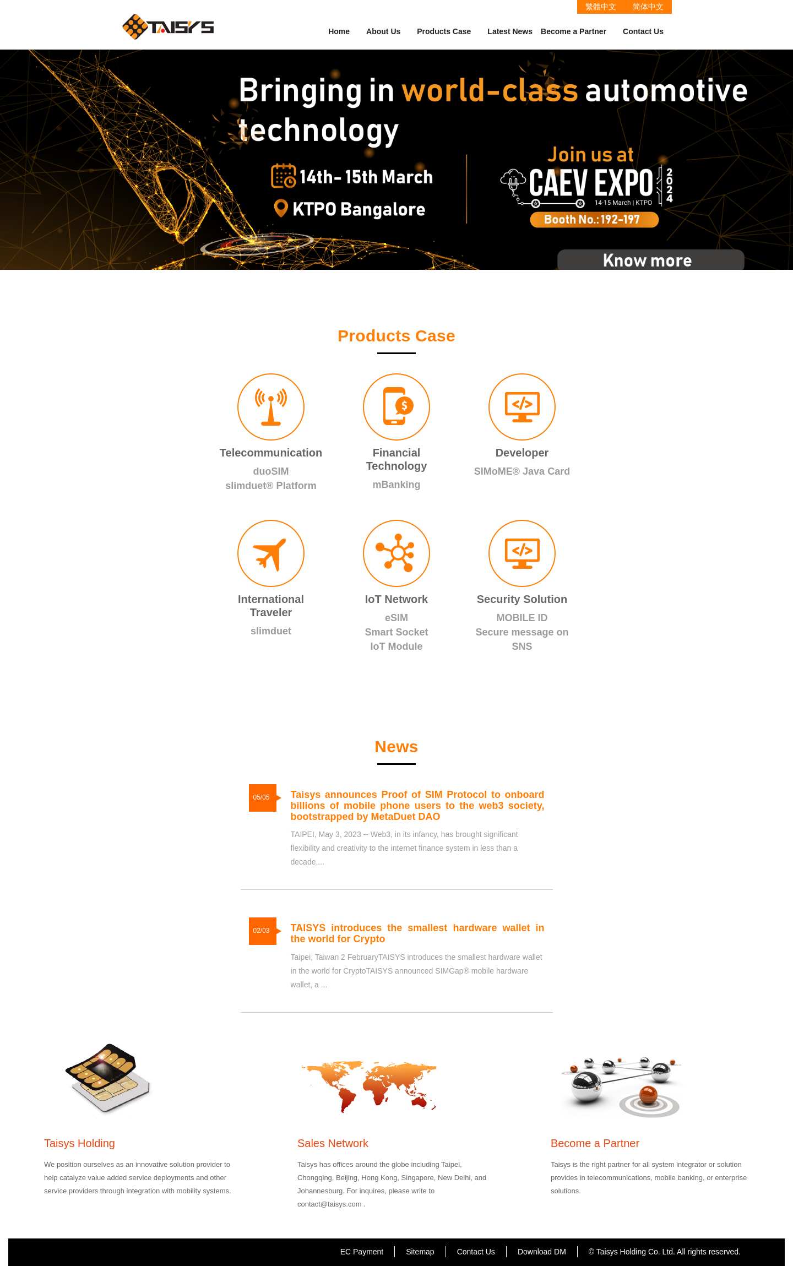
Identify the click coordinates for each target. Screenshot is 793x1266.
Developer (522, 453)
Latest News (510, 31)
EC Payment (362, 1251)
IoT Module (397, 646)
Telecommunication (271, 453)
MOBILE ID (522, 617)
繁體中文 (600, 6)
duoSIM (271, 471)
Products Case (444, 31)
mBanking (396, 484)
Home (339, 31)
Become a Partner (573, 31)
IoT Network (396, 599)
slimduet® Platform (270, 485)
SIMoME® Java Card (522, 471)
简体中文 (648, 6)
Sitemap (420, 1251)
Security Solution (522, 599)
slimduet (271, 631)
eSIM (396, 617)
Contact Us (643, 31)
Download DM (542, 1251)
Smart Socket (396, 632)
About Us (383, 31)
